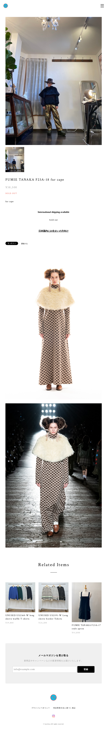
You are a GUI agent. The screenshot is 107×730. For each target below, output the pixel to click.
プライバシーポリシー (40, 708)
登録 (86, 669)
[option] (53, 81)
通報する (24, 244)
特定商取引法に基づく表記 (64, 708)
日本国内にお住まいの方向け (53, 231)
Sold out (53, 220)
